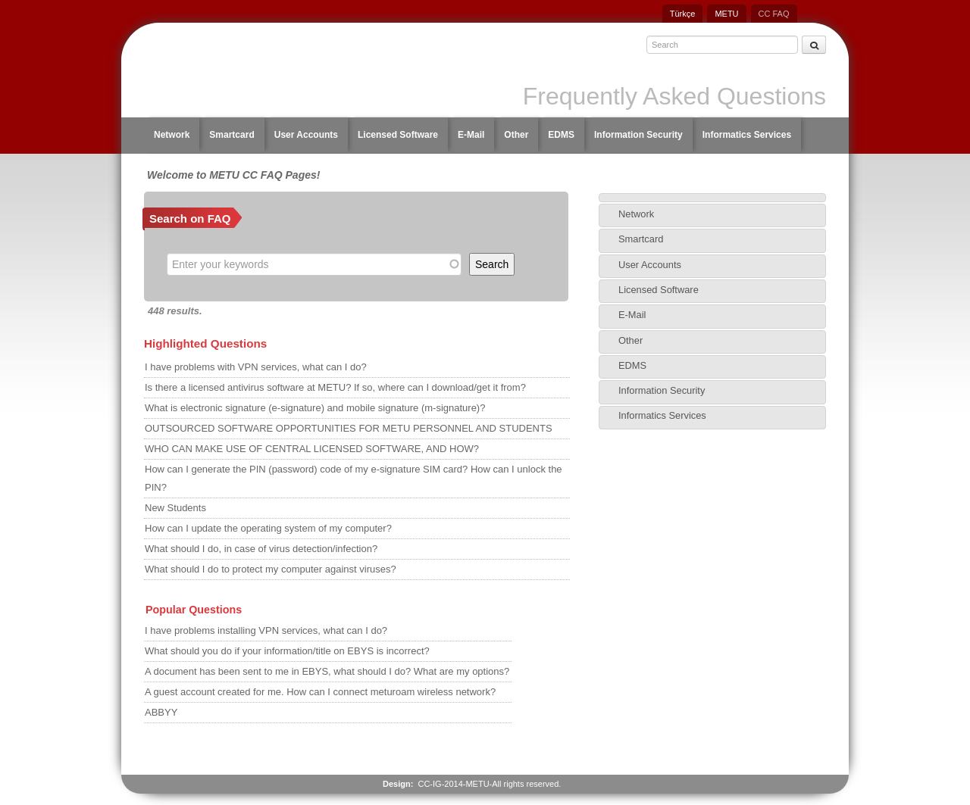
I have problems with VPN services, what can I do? (256, 367)
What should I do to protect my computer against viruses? (270, 569)
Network (171, 134)
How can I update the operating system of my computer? (268, 528)
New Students (175, 507)
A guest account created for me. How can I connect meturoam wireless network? (320, 691)
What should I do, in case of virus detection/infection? (261, 548)
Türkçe (683, 13)
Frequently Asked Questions (674, 96)
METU (726, 13)
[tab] (712, 197)
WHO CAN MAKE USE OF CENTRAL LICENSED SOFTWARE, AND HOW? (312, 448)
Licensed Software (398, 134)
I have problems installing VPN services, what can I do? (266, 630)
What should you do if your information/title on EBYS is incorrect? (287, 651)
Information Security (638, 134)
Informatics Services (746, 134)
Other (516, 134)
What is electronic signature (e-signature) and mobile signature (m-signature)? (315, 407)
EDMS (561, 134)
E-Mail (471, 134)
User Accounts (306, 134)
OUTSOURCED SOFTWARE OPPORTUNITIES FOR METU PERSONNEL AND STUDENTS (348, 428)
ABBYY (161, 712)
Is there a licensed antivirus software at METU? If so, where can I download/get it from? (335, 387)
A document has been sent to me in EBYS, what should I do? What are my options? (327, 671)
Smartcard (231, 134)
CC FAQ (774, 13)
